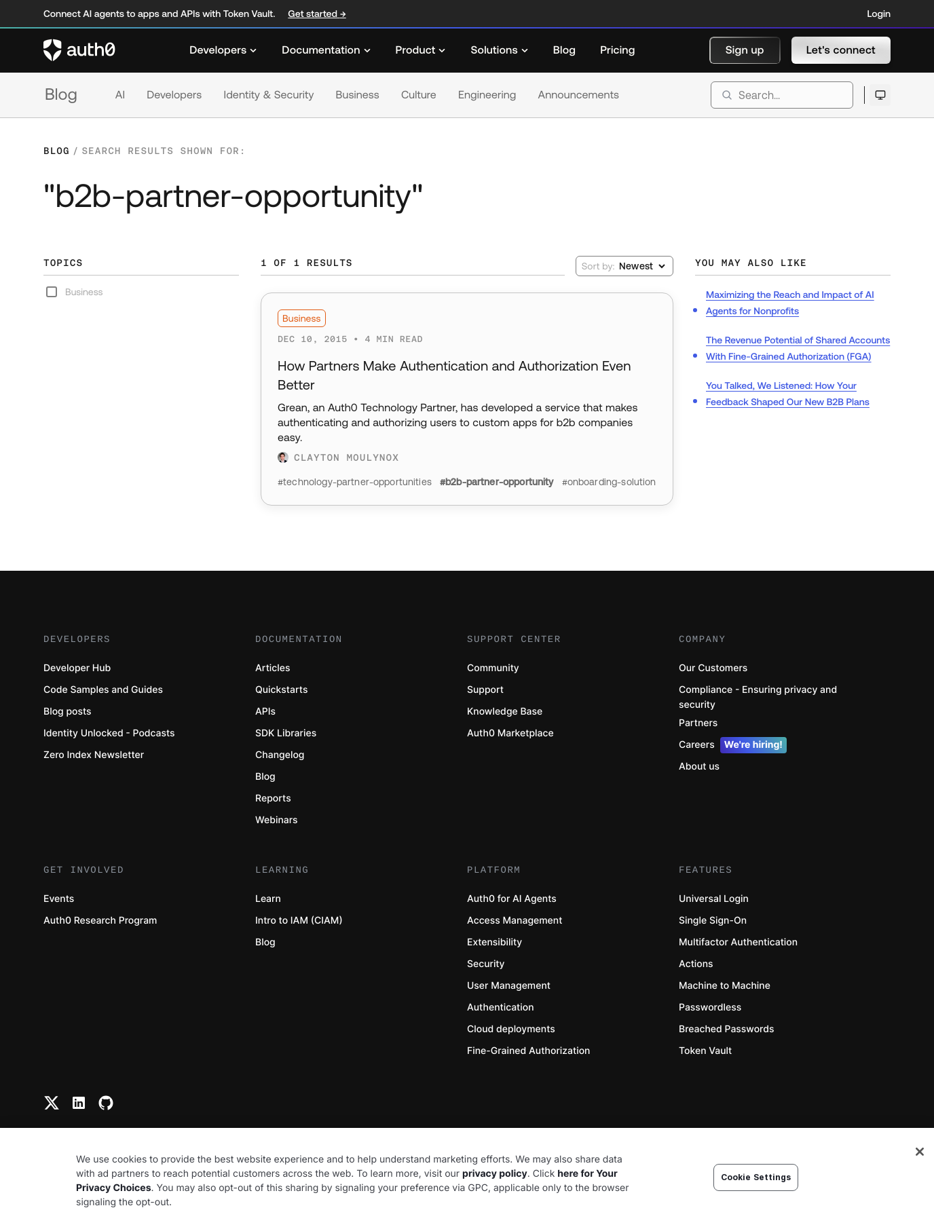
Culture (418, 95)
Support (485, 690)
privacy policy (494, 1173)
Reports (273, 798)
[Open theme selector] (880, 95)
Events (58, 899)
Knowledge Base (504, 711)
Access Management (514, 920)
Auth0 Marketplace (510, 733)
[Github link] (106, 1103)
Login (879, 13)
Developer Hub (77, 668)
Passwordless (710, 1007)
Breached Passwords (726, 1029)
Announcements (579, 95)
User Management (508, 986)
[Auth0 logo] (79, 50)
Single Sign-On (713, 920)
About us (699, 766)
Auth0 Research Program (100, 920)
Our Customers (713, 668)
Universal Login (714, 899)
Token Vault (705, 1051)
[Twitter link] (51, 1103)
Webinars (276, 820)
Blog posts (67, 711)
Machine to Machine (724, 986)
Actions (696, 964)
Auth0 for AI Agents (512, 899)
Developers (174, 95)
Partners (698, 723)
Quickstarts (281, 690)
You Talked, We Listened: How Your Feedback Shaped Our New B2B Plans (788, 393)
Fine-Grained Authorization (528, 1051)
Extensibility (494, 942)
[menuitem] (223, 50)
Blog (61, 95)
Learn (268, 899)
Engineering (487, 95)
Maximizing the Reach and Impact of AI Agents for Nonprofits (790, 302)
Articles (272, 668)
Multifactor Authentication (738, 942)
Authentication (500, 1007)
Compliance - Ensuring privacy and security (758, 697)
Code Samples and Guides (103, 690)
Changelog (279, 755)
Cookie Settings (756, 1177)
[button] (745, 50)
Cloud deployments (511, 1029)
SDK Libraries (285, 733)
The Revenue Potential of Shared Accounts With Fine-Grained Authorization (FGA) (798, 348)
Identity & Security (268, 95)
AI (120, 95)
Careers (733, 745)
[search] (782, 95)
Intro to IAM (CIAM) (299, 920)
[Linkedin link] (79, 1103)
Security (486, 964)
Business (357, 95)
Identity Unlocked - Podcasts (109, 733)
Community (493, 668)
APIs (265, 711)
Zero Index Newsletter (93, 755)
